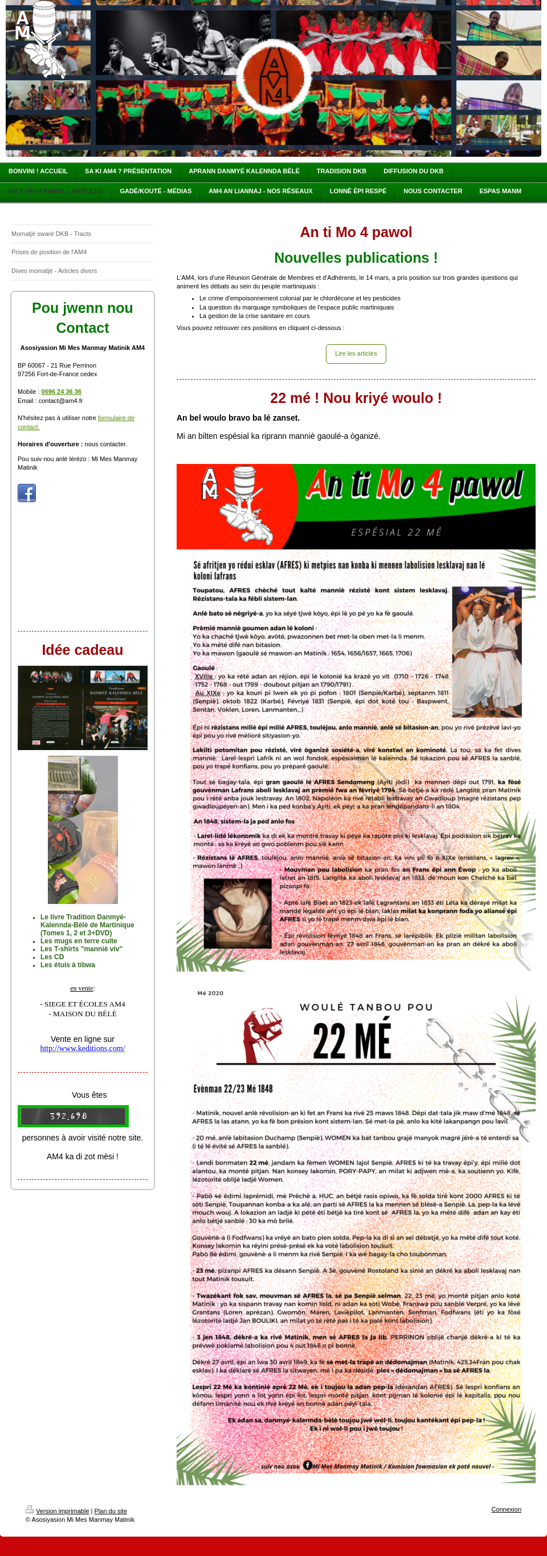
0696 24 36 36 (61, 391)
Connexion (506, 1509)
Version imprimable (57, 1511)
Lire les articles (356, 353)
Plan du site (111, 1511)
